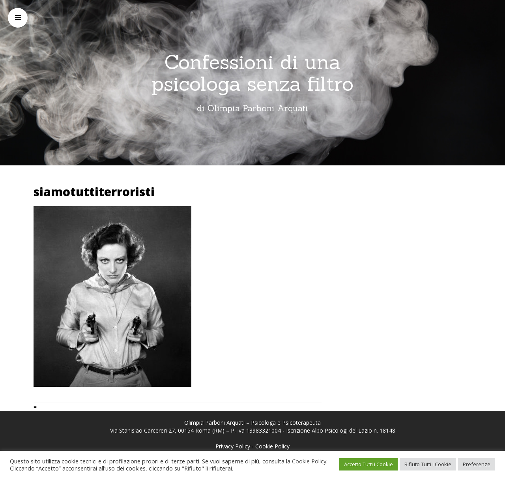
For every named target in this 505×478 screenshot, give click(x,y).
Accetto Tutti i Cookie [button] (368, 464)
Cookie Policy (272, 446)
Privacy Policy (232, 446)
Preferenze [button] (476, 464)
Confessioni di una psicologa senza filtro (253, 72)
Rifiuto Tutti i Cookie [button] (427, 464)
